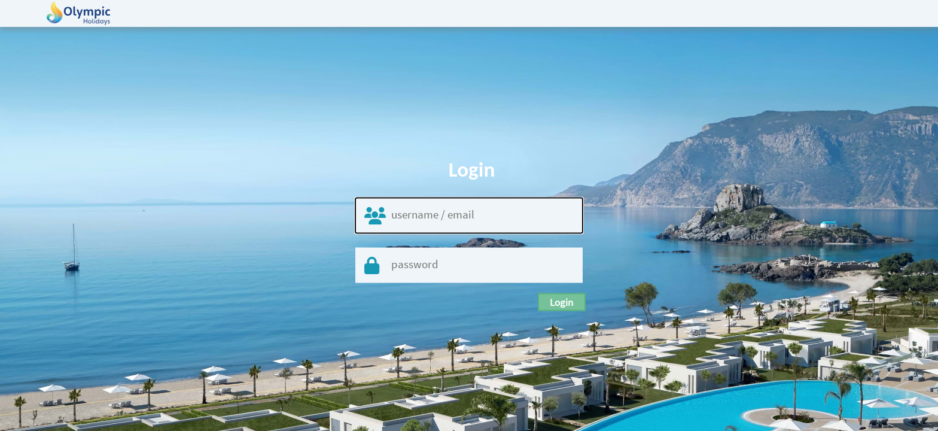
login (562, 302)
